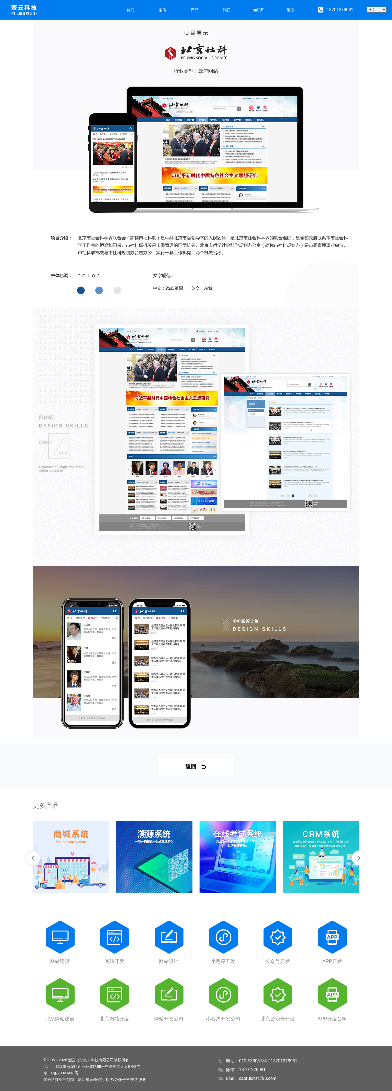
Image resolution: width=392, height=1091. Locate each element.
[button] (33, 858)
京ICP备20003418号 (61, 1073)
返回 (196, 766)
